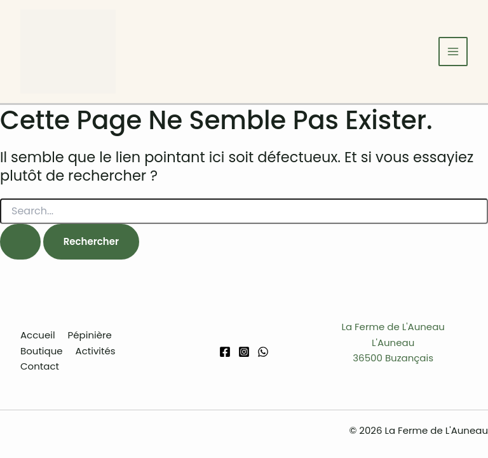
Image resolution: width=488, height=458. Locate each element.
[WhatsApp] (263, 351)
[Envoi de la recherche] (20, 242)
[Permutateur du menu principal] (453, 52)
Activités (96, 350)
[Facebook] (225, 351)
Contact (39, 366)
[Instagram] (244, 351)
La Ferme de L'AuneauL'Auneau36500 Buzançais (393, 342)
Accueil (37, 335)
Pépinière (90, 335)
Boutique (41, 350)
